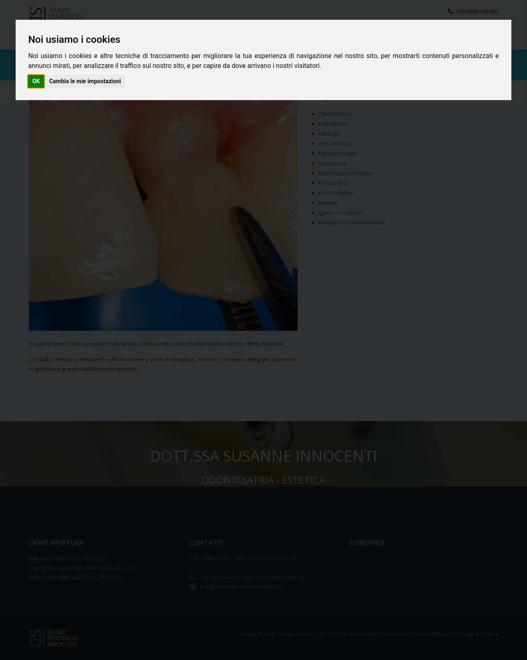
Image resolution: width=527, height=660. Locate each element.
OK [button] (36, 81)
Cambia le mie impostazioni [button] (85, 81)
